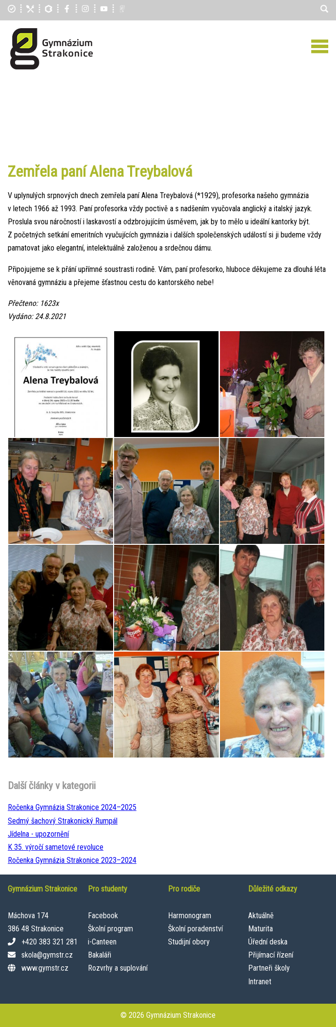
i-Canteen (102, 941)
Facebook (103, 915)
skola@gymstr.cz (47, 955)
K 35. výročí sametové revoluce (55, 847)
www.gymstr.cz (44, 968)
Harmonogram (189, 915)
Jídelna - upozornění (38, 834)
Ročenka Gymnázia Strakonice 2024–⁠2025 (72, 807)
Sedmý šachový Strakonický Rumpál (63, 820)
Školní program (110, 928)
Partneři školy (269, 968)
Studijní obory (189, 941)
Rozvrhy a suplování (118, 968)
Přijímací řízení (270, 955)
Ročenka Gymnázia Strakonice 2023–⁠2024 (72, 860)
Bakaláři (99, 955)
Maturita (260, 928)
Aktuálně (261, 915)
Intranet (259, 981)
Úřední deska (267, 941)
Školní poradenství (195, 928)
